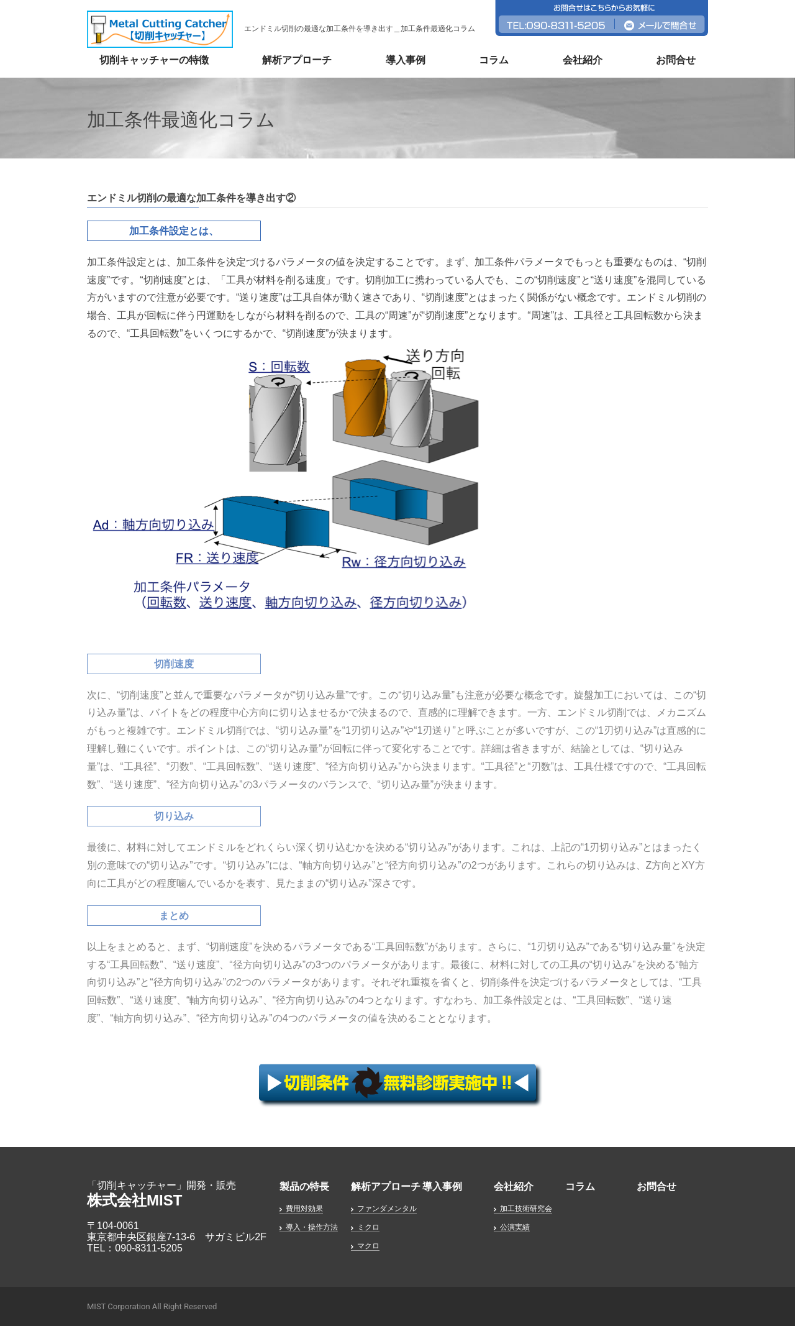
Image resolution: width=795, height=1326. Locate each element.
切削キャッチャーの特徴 (154, 60)
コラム (494, 60)
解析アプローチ (297, 60)
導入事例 (405, 60)
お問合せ (676, 60)
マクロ (368, 1245)
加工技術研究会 (526, 1208)
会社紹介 (582, 60)
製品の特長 (304, 1186)
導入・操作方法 (312, 1227)
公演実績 (515, 1227)
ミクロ (368, 1227)
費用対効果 (304, 1208)
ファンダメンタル (387, 1208)
